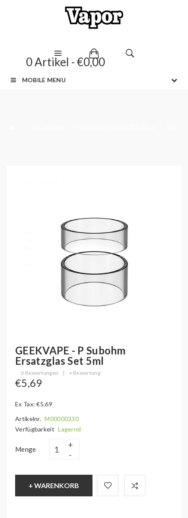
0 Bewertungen (39, 373)
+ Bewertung (84, 373)
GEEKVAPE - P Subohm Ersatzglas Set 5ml (105, 127)
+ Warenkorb (54, 485)
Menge (25, 449)
